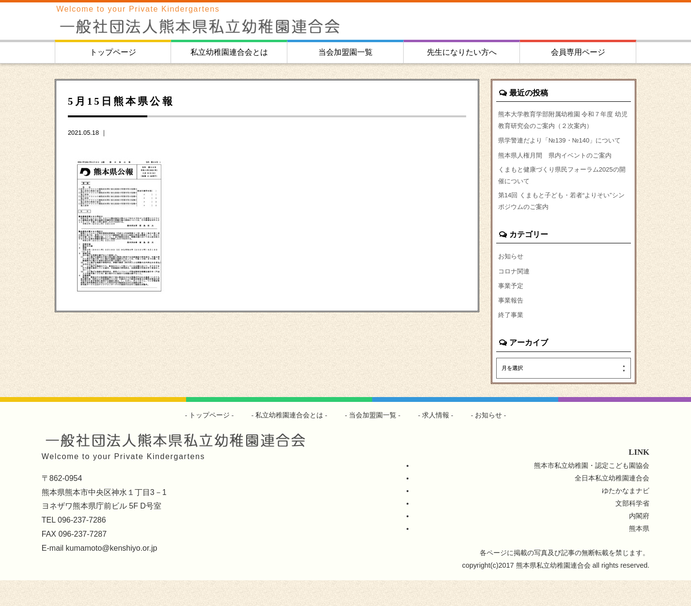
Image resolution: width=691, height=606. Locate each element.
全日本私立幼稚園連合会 (612, 504)
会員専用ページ (578, 52)
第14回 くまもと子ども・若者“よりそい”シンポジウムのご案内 (563, 221)
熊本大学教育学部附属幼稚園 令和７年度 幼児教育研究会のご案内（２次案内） (560, 121)
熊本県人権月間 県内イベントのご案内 (559, 171)
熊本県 (639, 554)
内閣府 (639, 541)
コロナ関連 (515, 293)
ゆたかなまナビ (625, 516)
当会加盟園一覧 (345, 52)
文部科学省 (632, 529)
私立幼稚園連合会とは (229, 52)
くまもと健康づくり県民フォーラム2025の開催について (563, 193)
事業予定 (511, 309)
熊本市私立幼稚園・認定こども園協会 (591, 491)
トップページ (113, 52)
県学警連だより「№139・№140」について (561, 149)
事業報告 (511, 324)
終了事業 (511, 340)
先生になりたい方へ (462, 52)
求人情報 (436, 441)
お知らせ (511, 278)
